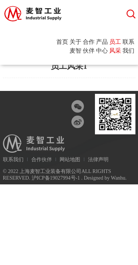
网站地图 (70, 159)
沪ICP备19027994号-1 (56, 178)
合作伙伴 (89, 46)
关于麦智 (75, 46)
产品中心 (102, 46)
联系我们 (128, 46)
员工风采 (115, 46)
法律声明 (98, 159)
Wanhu (118, 178)
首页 (62, 42)
